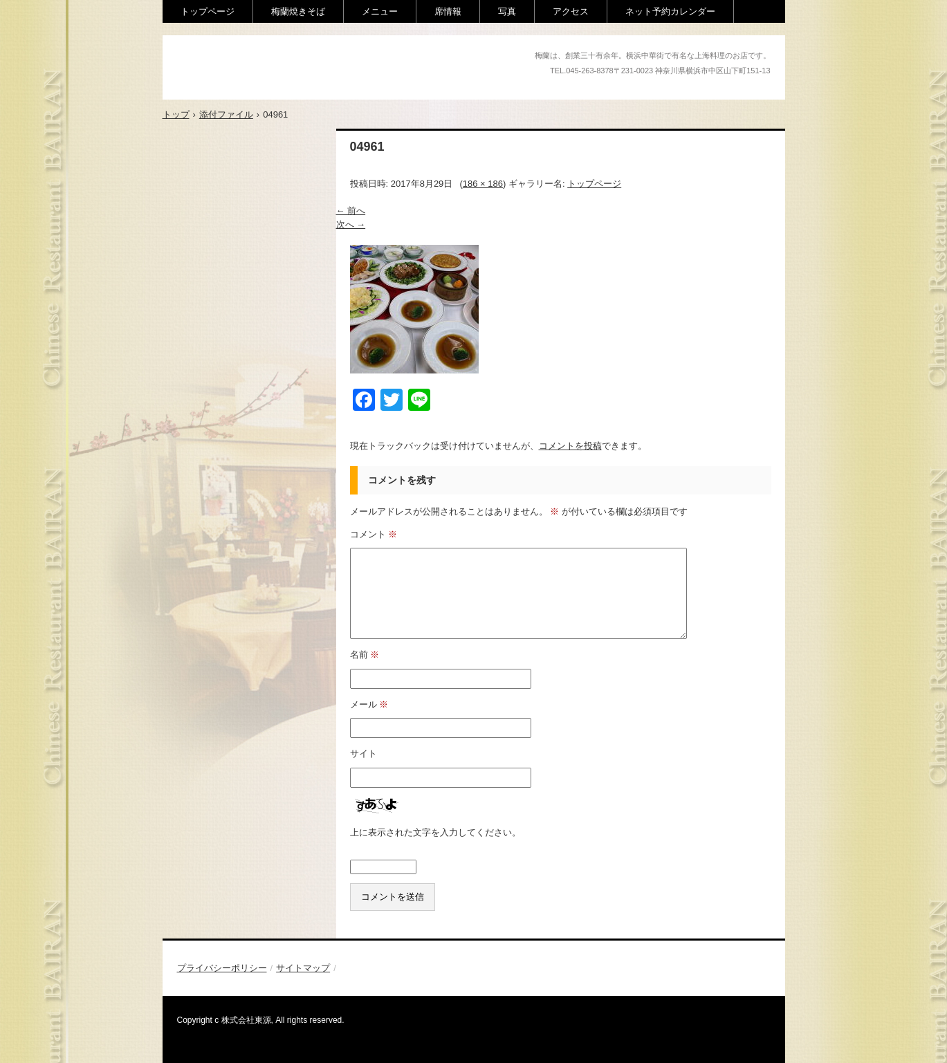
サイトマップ (303, 968)
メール (369, 704)
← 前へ (351, 210)
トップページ (208, 11)
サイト (363, 753)
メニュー (380, 11)
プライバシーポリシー (222, 968)
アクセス (571, 11)
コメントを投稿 (570, 446)
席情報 (447, 11)
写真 (507, 11)
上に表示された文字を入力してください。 (435, 832)
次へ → (351, 224)
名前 (365, 654)
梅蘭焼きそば (298, 11)
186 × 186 (483, 183)
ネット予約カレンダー (670, 11)
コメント (374, 534)
